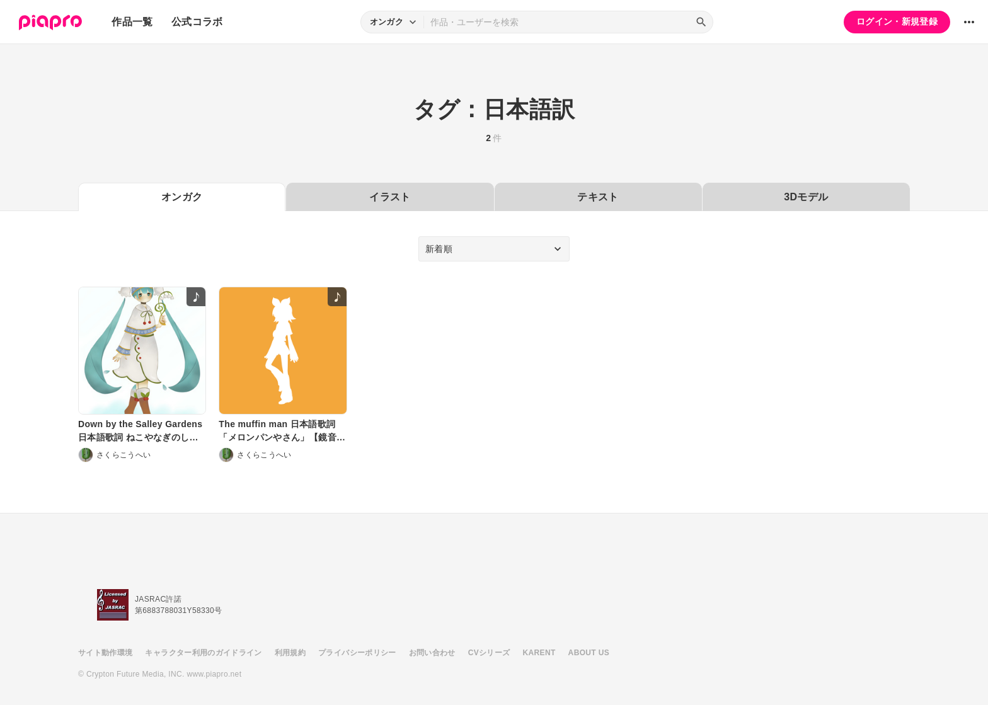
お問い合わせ (432, 652)
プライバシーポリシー (357, 652)
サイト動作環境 (105, 652)
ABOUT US (588, 652)
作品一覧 (132, 21)
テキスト (597, 197)
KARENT (539, 652)
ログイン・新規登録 (897, 21)
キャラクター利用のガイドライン (203, 652)
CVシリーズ (489, 652)
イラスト (389, 197)
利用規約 (290, 652)
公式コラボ (197, 21)
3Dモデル (806, 197)
